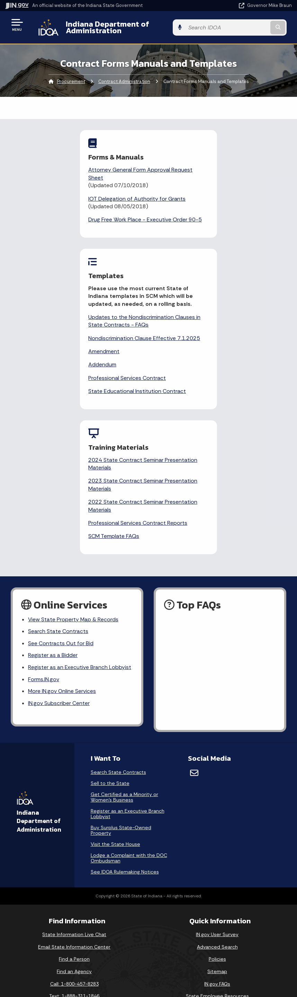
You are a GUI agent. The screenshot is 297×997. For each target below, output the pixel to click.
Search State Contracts (58, 516)
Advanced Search (217, 832)
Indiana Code (74, 955)
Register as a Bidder (53, 540)
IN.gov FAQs (217, 869)
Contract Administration (124, 76)
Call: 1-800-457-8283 (74, 869)
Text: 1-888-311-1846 (74, 882)
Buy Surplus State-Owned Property (121, 716)
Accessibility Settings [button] (217, 932)
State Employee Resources (217, 882)
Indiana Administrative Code (74, 967)
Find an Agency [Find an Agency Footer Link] (74, 857)
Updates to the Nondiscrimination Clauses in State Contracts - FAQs (215, 197)
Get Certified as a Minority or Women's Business (124, 683)
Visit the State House (115, 730)
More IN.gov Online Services (62, 576)
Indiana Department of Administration (130, 24)
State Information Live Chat (74, 820)
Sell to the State (110, 669)
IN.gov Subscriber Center (59, 589)
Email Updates (74, 943)
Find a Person (74, 845)
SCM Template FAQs (118, 420)
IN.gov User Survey (217, 820)
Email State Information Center (74, 832)
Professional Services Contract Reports (142, 407)
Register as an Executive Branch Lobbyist (80, 552)
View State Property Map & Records (73, 503)
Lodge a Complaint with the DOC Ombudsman (129, 744)
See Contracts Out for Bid (61, 528)
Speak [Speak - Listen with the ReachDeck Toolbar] (216, 964)
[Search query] (249, 24)
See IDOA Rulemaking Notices (125, 757)
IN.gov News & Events (74, 930)
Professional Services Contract (201, 262)
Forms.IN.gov (43, 564)
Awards (74, 979)
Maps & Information (74, 918)
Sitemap (217, 857)
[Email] (194, 659)
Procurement (71, 76)
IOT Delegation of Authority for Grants (73, 193)
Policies (217, 845)
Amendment (177, 235)
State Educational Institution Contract (211, 275)
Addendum (176, 248)
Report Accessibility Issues (217, 945)
